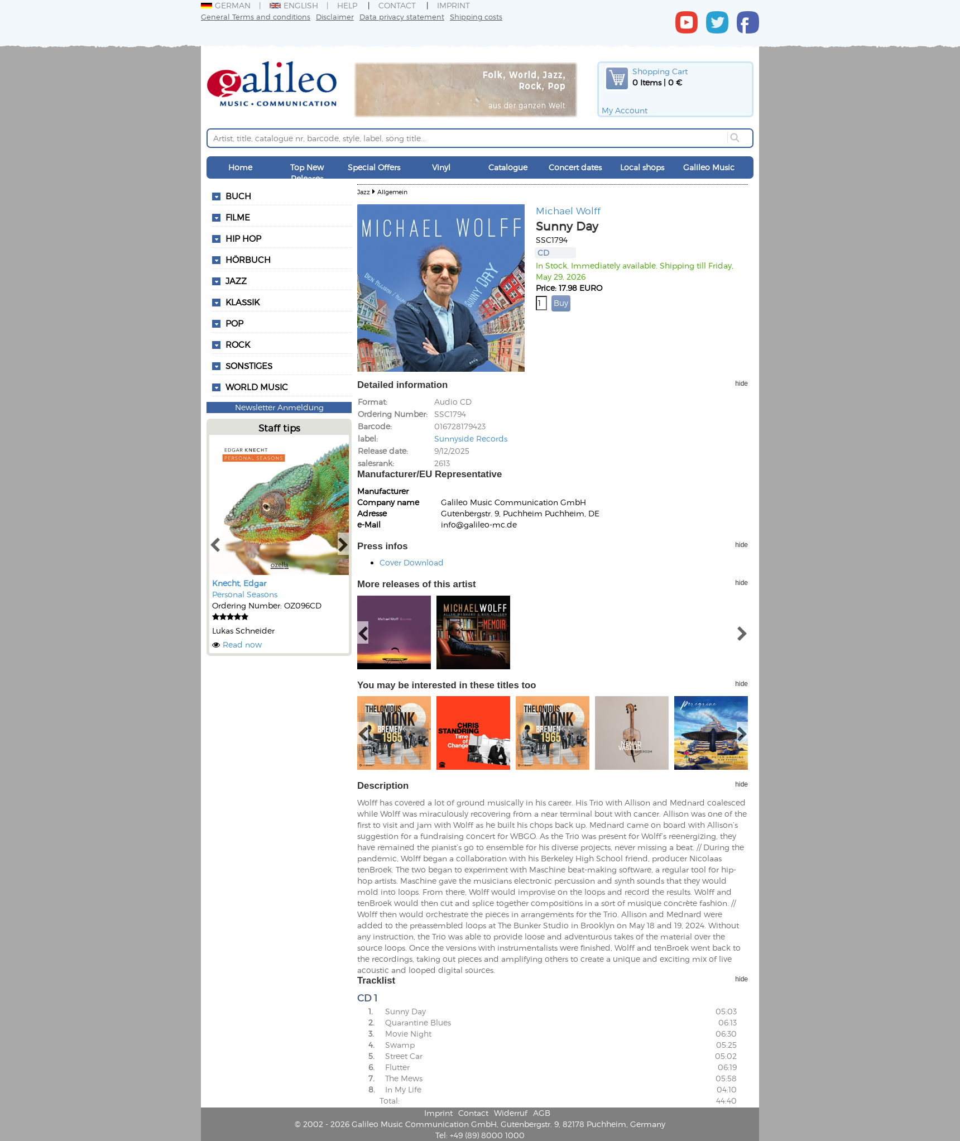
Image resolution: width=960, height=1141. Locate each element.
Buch (238, 196)
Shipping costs (476, 16)
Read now (242, 644)
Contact (397, 5)
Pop (234, 323)
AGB (541, 1113)
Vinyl (441, 167)
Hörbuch (248, 260)
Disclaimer (335, 16)
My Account (624, 110)
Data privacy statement (401, 16)
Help (347, 5)
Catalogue (507, 167)
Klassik (242, 302)
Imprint (453, 5)
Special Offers (374, 167)
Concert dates (575, 167)
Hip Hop (243, 238)
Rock (237, 344)
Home (240, 167)
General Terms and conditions (255, 16)
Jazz (236, 281)
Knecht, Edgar (239, 583)
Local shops (642, 167)
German (226, 5)
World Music (256, 387)
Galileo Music (709, 167)
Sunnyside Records (470, 438)
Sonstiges (248, 366)
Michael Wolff (568, 210)
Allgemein (392, 191)
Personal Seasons (244, 594)
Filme (237, 217)
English (294, 5)
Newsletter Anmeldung (279, 407)
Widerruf (510, 1113)
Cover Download (412, 562)
